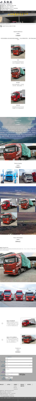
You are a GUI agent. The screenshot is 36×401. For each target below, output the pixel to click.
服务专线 (15, 387)
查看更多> (2, 147)
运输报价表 (16, 389)
